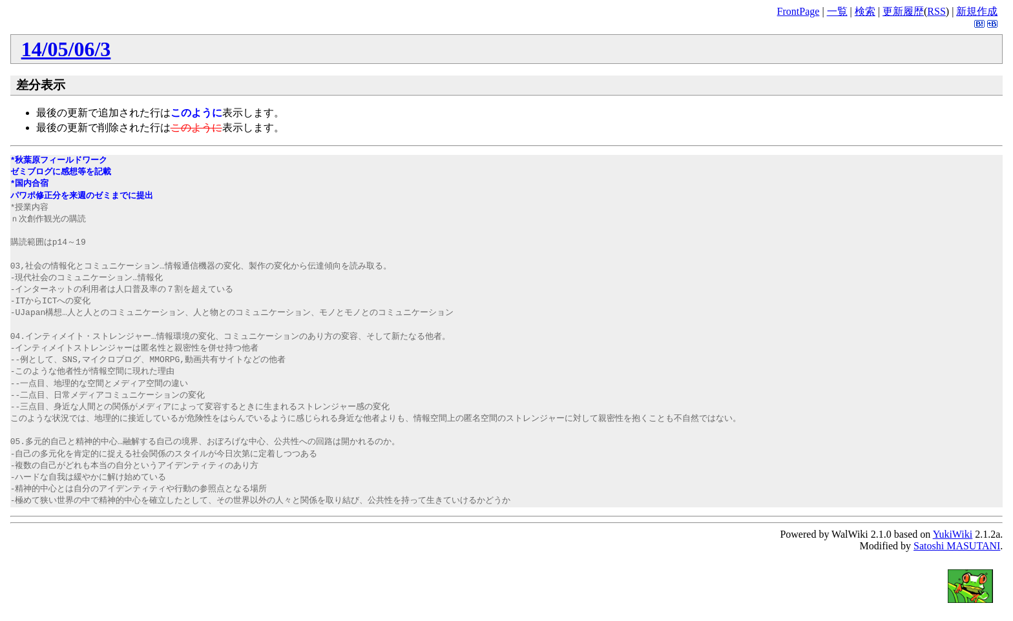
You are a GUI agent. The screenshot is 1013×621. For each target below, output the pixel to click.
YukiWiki (953, 534)
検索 (865, 11)
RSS (936, 11)
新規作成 (976, 11)
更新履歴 (903, 11)
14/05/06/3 (66, 49)
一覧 (837, 11)
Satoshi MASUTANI (957, 545)
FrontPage (798, 11)
